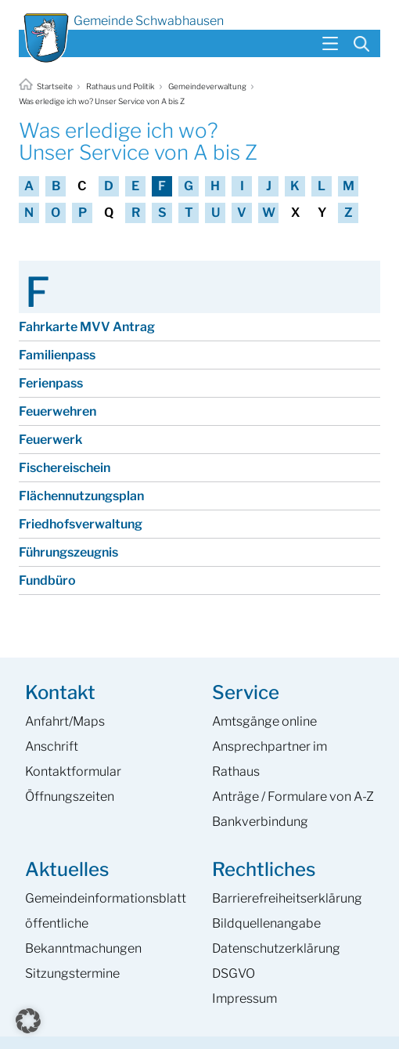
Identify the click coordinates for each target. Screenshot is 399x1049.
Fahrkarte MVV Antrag (87, 326)
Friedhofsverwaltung (80, 524)
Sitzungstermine (72, 973)
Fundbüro (47, 580)
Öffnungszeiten (69, 796)
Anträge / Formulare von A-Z (293, 796)
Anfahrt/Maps (65, 721)
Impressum (244, 998)
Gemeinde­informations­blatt (105, 898)
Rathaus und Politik (120, 86)
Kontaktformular (73, 771)
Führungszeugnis (68, 552)
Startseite (46, 86)
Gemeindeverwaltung (207, 86)
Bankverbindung (260, 821)
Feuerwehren (57, 411)
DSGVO (233, 973)
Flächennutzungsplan (81, 495)
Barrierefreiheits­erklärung (287, 898)
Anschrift (51, 746)
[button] (28, 1021)
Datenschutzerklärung (276, 948)
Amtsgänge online (264, 721)
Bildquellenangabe (266, 923)
